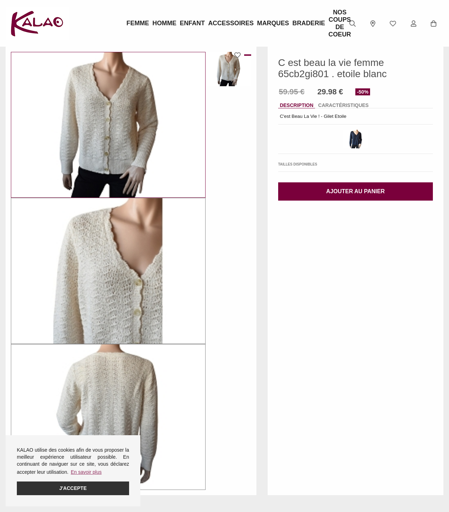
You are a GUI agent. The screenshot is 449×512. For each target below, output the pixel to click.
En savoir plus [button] (86, 472)
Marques (256, 23)
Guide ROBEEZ (172, 451)
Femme (137, 23)
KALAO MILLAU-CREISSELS (248, 483)
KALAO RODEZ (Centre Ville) (256, 437)
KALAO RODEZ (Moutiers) (259, 497)
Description (297, 105)
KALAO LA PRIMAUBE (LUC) (255, 465)
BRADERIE (284, 23)
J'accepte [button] (73, 488)
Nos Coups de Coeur (312, 23)
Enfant (192, 23)
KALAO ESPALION (251, 451)
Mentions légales (24, 433)
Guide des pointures (177, 433)
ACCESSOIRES (224, 23)
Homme (164, 23)
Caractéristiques (343, 105)
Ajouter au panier (355, 191)
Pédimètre (166, 460)
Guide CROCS (171, 442)
